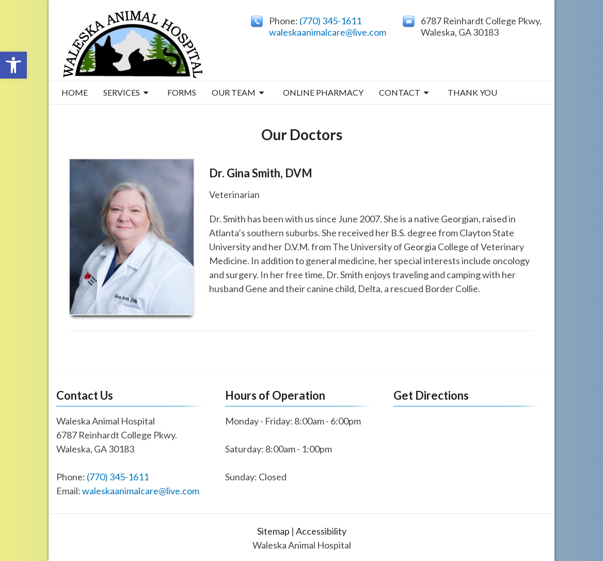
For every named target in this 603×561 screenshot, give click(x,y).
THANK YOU (472, 92)
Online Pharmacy (323, 92)
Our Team (234, 92)
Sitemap (273, 531)
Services (121, 92)
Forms (181, 92)
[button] (13, 65)
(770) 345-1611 (330, 20)
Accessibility (321, 531)
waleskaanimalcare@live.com (327, 32)
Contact (399, 92)
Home (74, 92)
